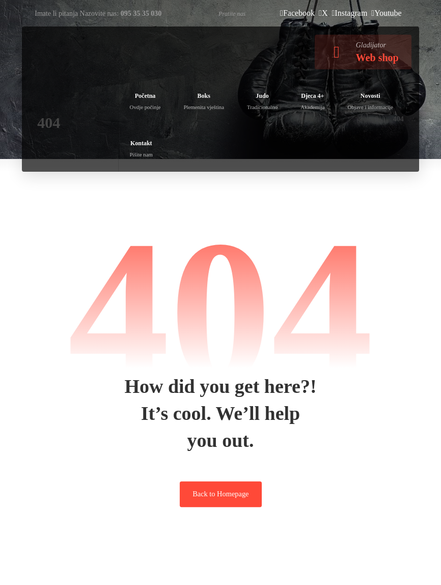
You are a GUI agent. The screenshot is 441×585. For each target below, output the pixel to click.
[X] (323, 13)
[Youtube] (386, 13)
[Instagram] (350, 13)
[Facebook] (297, 13)
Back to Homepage (220, 493)
